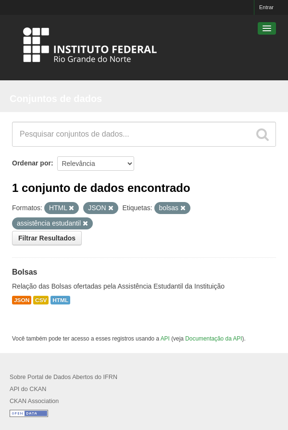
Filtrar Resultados (46, 238)
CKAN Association (34, 401)
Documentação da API (213, 338)
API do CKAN (28, 389)
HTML (60, 300)
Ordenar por (31, 163)
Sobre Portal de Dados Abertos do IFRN (63, 377)
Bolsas (24, 272)
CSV (41, 300)
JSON (21, 300)
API (165, 338)
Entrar (266, 7)
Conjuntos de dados (56, 98)
